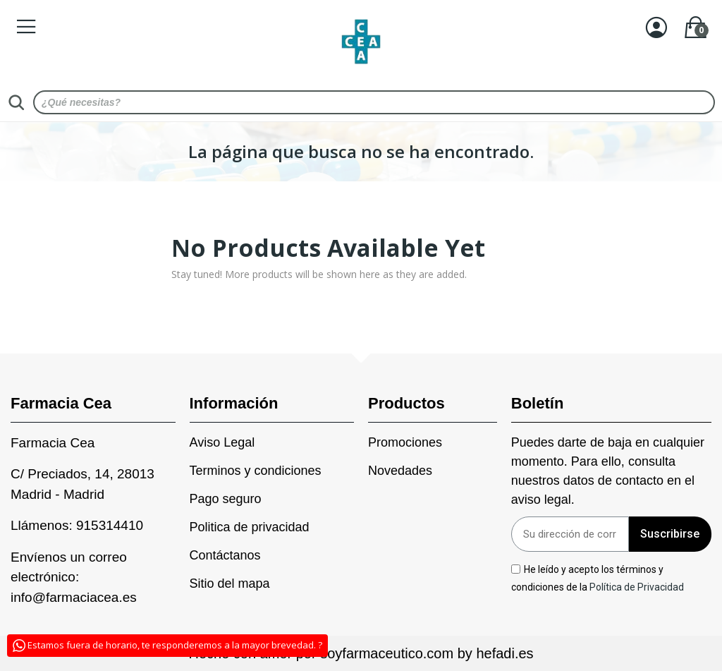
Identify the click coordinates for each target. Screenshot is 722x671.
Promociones (405, 442)
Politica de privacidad (250, 527)
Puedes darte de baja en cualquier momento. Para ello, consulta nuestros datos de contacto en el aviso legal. (607, 471)
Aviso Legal (222, 442)
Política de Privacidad (637, 587)
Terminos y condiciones (256, 471)
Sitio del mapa (230, 583)
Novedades (400, 471)
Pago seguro (226, 499)
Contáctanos (225, 555)
